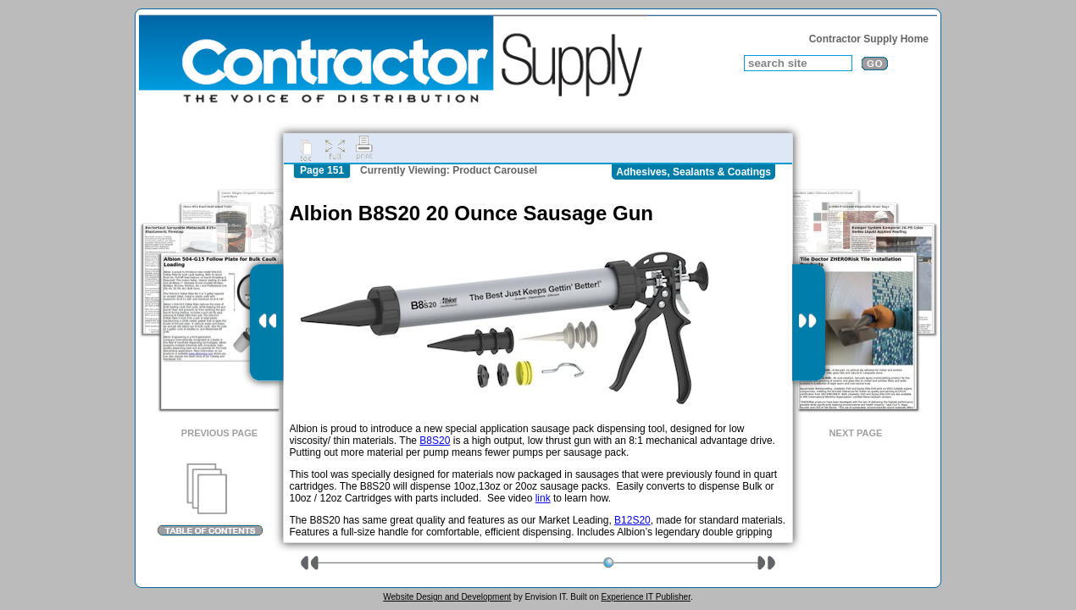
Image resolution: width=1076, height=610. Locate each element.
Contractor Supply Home (869, 39)
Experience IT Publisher (645, 597)
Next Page (856, 433)
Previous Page (219, 433)
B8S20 (434, 440)
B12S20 (632, 520)
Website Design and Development (447, 597)
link (543, 498)
